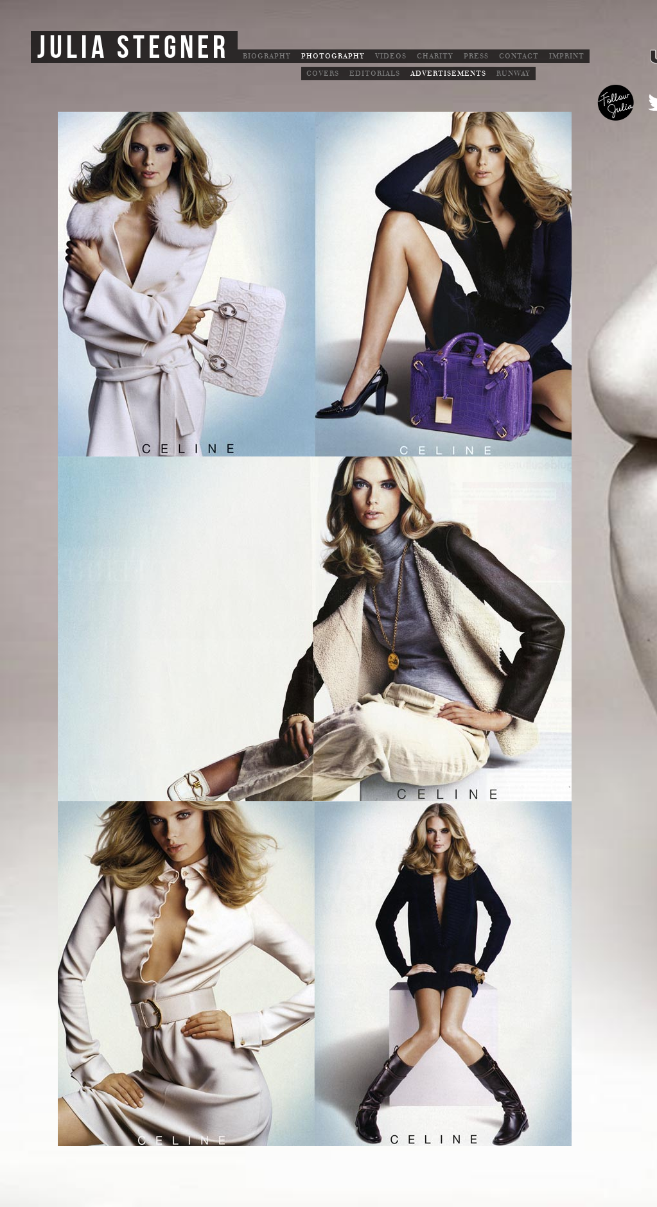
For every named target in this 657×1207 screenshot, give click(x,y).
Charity (435, 56)
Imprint (566, 56)
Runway (513, 73)
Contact (519, 56)
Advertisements (448, 73)
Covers (322, 73)
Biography (267, 56)
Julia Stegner (133, 48)
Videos (391, 56)
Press (476, 56)
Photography (333, 56)
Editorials (374, 73)
